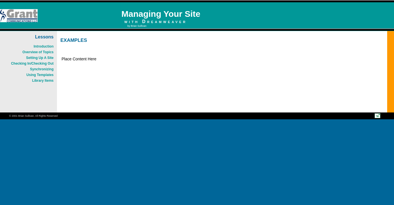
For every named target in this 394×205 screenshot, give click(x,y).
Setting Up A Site (40, 58)
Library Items (43, 81)
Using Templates (40, 75)
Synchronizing (42, 69)
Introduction (44, 46)
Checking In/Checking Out (32, 63)
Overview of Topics (38, 52)
